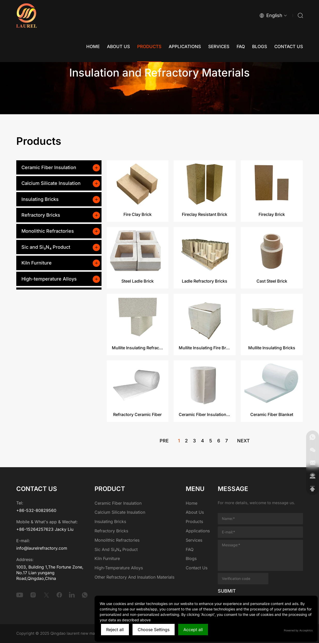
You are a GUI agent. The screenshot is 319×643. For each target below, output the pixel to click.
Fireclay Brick (272, 240)
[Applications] (185, 46)
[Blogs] (259, 46)
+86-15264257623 (34, 529)
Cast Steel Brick (271, 307)
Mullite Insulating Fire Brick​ (204, 373)
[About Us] (118, 46)
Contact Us (196, 567)
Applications (198, 530)
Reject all (115, 629)
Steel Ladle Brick (137, 307)
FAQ (189, 549)
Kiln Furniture (36, 263)
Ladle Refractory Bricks (204, 307)
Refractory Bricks (40, 215)
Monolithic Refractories (47, 231)
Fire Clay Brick (137, 240)
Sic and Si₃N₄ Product (45, 247)
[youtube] (19, 595)
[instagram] (33, 595)
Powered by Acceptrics (298, 630)
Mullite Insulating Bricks (271, 373)
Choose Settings (153, 629)
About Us (195, 512)
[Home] (93, 46)
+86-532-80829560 (36, 510)
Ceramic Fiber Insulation (48, 167)
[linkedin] (72, 595)
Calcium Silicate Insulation (51, 183)
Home (191, 503)
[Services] (218, 46)
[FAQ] (241, 46)
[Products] (149, 46)
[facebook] (59, 595)
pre (164, 443)
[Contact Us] (288, 46)
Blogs (191, 558)
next (243, 443)
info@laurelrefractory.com (41, 548)
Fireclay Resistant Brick (204, 240)
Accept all (193, 629)
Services (194, 540)
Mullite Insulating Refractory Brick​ (138, 373)
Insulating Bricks (40, 199)
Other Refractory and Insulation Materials (134, 577)
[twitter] (46, 595)
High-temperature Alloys (49, 279)
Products (194, 521)
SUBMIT (227, 591)
